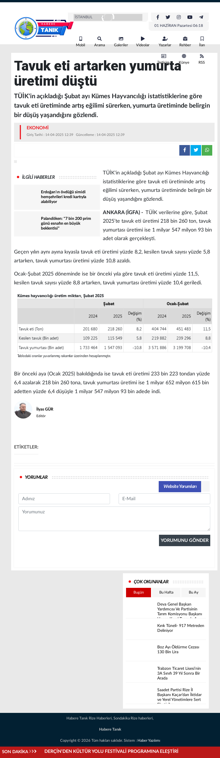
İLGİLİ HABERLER (38, 177)
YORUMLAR (36, 477)
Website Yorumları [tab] (180, 486)
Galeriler (121, 42)
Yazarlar (165, 42)
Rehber (185, 42)
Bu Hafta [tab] (166, 592)
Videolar (143, 42)
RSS (202, 59)
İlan (202, 42)
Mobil (80, 42)
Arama (99, 42)
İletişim (164, 59)
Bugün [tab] (138, 592)
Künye (184, 59)
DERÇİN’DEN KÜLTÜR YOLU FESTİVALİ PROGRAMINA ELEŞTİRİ (111, 751)
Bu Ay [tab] (194, 592)
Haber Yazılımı (149, 741)
